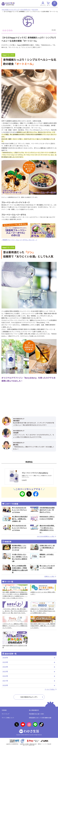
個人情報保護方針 (34, 710)
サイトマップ (5, 714)
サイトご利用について (8, 717)
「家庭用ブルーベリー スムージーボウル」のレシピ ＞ (19, 240)
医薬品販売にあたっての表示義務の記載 (40, 717)
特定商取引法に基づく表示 (36, 714)
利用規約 (4, 710)
